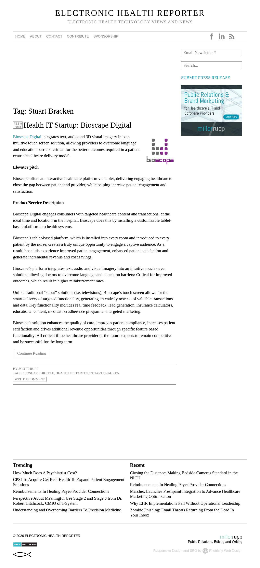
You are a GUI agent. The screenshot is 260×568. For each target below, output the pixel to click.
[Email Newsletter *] (211, 52)
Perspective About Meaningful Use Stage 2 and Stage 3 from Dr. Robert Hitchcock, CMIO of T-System (67, 500)
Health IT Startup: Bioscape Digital (77, 125)
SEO (193, 550)
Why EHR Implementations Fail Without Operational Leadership (185, 503)
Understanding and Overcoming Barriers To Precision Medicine (67, 510)
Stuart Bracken (104, 373)
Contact (54, 36)
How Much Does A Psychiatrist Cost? (45, 472)
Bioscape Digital (27, 136)
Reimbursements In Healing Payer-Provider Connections (61, 491)
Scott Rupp (28, 369)
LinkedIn (221, 36)
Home (20, 36)
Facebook (211, 36)
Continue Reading (32, 353)
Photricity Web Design (225, 550)
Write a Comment (31, 379)
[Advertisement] (94, 77)
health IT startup (72, 373)
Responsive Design (167, 550)
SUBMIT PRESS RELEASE (205, 77)
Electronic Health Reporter (130, 13)
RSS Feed (231, 36)
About (36, 36)
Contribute (78, 36)
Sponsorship (105, 36)
